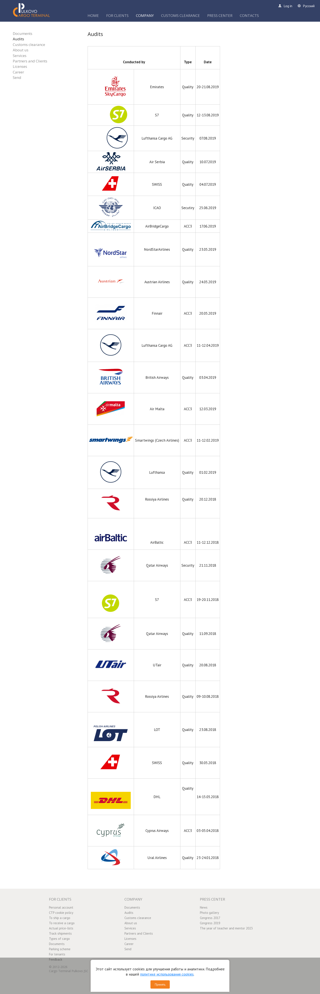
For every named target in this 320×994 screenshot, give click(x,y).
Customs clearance (29, 44)
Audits (18, 38)
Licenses (20, 66)
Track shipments (60, 933)
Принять (160, 984)
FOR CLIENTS (117, 15)
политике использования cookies (167, 974)
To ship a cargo (59, 918)
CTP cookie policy (61, 913)
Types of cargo (59, 939)
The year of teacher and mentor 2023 (226, 928)
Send (17, 77)
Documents (22, 33)
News (203, 907)
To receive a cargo (62, 923)
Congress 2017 (210, 918)
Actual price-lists (61, 928)
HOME (93, 15)
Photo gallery (209, 913)
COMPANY (145, 15)
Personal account (61, 907)
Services (19, 55)
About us (20, 49)
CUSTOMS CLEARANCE (180, 15)
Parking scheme (59, 949)
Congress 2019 (210, 923)
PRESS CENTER (219, 15)
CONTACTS (249, 15)
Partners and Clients (30, 61)
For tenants (57, 954)
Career (18, 72)
